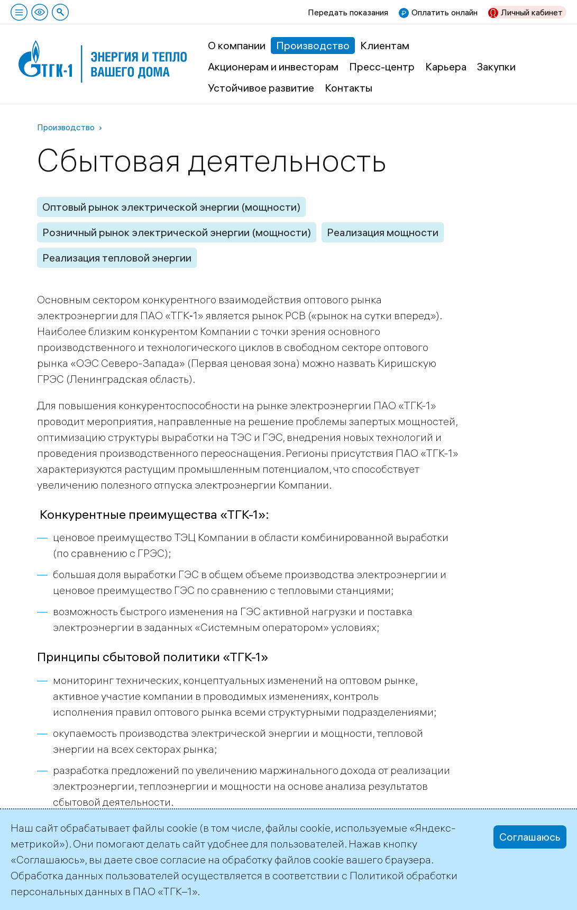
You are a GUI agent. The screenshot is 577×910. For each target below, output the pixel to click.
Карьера (445, 66)
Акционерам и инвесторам (273, 66)
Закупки (496, 66)
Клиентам (384, 45)
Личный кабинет (532, 12)
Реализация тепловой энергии (116, 257)
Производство (313, 45)
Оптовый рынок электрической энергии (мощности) (171, 206)
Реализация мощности (382, 232)
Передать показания (348, 12)
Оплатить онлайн (444, 12)
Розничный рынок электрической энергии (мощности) (176, 232)
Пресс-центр (382, 66)
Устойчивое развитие (261, 87)
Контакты (348, 87)
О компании (236, 45)
